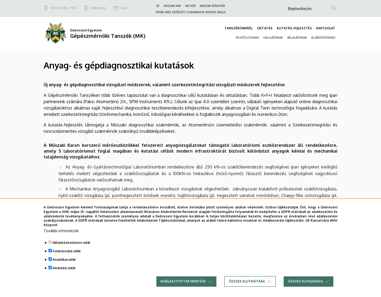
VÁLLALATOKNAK (297, 37)
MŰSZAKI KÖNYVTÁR (212, 5)
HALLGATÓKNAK (273, 37)
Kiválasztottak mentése (183, 288)
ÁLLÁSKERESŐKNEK (323, 37)
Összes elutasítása (247, 288)
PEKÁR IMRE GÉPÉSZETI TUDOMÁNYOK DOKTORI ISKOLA (190, 12)
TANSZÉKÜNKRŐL (238, 28)
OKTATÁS (265, 28)
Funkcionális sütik (67, 258)
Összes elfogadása (305, 288)
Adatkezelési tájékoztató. (284, 227)
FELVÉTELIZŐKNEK (247, 37)
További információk (61, 237)
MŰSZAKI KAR (172, 5)
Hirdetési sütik (64, 275)
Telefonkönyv (98, 8)
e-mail (123, 8)
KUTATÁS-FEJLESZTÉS (294, 28)
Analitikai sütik (64, 266)
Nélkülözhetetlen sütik (71, 250)
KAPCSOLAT (325, 28)
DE (158, 5)
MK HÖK (190, 5)
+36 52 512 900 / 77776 (63, 8)
